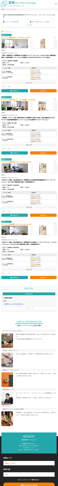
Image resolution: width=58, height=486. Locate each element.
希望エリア (7, 458)
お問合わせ (15, 91)
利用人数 (6, 469)
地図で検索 (30, 288)
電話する (44, 91)
